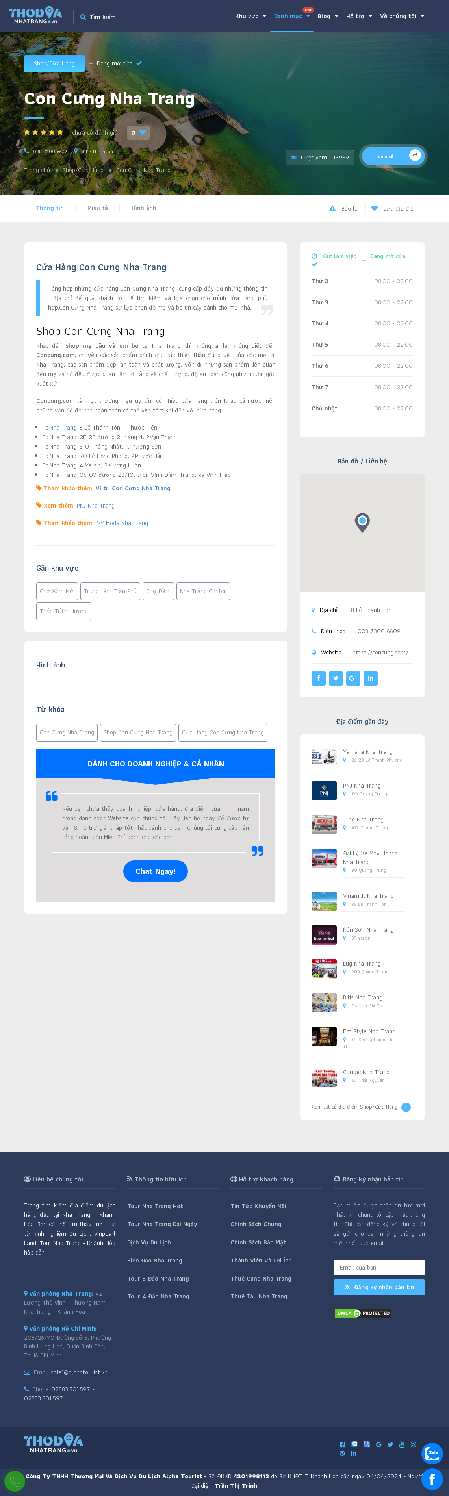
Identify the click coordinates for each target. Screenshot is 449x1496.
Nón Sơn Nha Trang (368, 929)
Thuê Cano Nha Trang (260, 1278)
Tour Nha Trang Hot (155, 1206)
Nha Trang (63, 427)
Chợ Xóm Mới (57, 591)
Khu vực (250, 16)
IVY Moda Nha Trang (122, 523)
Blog (328, 16)
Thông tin (50, 208)
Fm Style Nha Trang (369, 1031)
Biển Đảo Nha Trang (154, 1260)
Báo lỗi (344, 208)
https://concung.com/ (380, 652)
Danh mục (294, 14)
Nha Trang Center (203, 591)
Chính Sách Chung (256, 1224)
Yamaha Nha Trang (368, 751)
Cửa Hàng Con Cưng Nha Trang (223, 732)
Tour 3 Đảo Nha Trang (158, 1278)
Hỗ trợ (359, 16)
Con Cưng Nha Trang (67, 732)
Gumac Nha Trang (366, 1072)
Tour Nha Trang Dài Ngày (162, 1224)
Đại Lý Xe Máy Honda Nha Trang (370, 857)
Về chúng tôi (402, 16)
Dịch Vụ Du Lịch (149, 1242)
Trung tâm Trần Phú (110, 591)
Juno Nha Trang (363, 819)
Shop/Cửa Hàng (54, 63)
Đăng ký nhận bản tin (379, 1287)
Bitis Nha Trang (362, 997)
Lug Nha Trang (362, 963)
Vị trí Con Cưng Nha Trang (133, 488)
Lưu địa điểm (395, 208)
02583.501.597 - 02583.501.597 (59, 1393)
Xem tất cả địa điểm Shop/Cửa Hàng (361, 1107)
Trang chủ (37, 170)
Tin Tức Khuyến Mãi (258, 1206)
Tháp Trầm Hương (64, 611)
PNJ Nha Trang (96, 505)
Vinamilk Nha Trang (368, 896)
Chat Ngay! (155, 871)
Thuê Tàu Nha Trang (259, 1296)
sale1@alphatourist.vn (79, 1372)
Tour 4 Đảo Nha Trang (158, 1296)
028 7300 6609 (50, 151)
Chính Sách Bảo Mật (258, 1242)
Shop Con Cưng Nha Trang (138, 732)
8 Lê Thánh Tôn (98, 151)
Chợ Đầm (158, 591)
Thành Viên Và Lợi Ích (261, 1260)
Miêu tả (97, 208)
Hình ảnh (144, 208)
